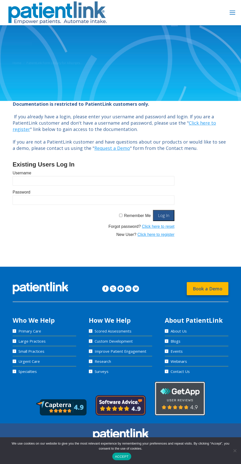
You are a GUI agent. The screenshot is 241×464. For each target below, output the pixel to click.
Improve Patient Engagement (120, 351)
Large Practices (32, 341)
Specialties (27, 371)
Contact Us (180, 371)
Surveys (102, 371)
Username (22, 173)
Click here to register (156, 234)
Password (21, 192)
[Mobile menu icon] (232, 12)
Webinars (179, 361)
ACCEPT (121, 456)
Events (177, 351)
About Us (179, 331)
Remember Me (137, 215)
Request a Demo (112, 148)
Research (103, 361)
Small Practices (31, 351)
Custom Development (114, 341)
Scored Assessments (113, 331)
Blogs (175, 341)
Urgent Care (29, 361)
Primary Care (29, 331)
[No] (234, 450)
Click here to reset (158, 226)
